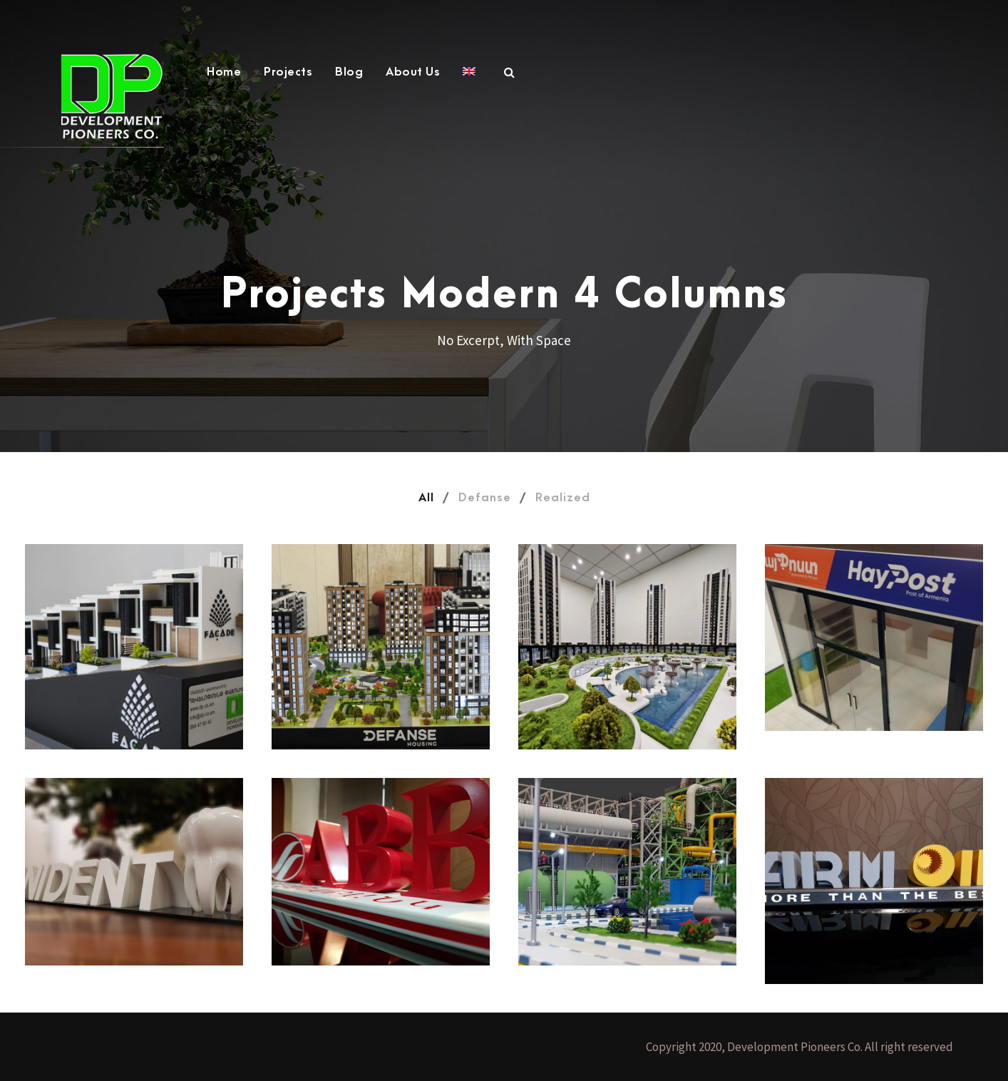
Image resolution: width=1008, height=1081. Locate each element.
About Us (413, 72)
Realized (562, 497)
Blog (349, 72)
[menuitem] (469, 79)
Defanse (484, 497)
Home (224, 72)
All (426, 497)
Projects (288, 72)
